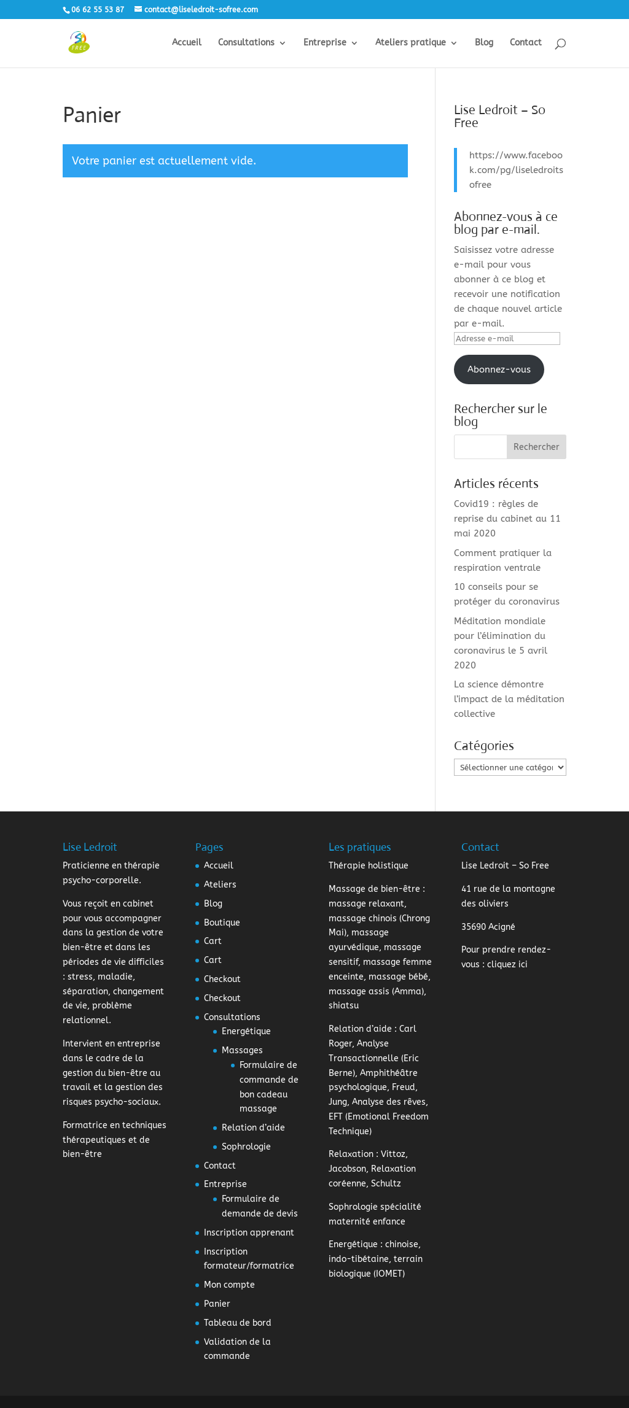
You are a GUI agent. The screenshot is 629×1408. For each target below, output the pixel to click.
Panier (217, 1304)
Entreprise (324, 43)
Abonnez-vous (499, 369)
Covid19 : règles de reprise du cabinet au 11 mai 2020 (507, 518)
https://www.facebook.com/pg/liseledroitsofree (516, 170)
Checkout (222, 979)
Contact (526, 43)
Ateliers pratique (410, 43)
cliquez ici (507, 964)
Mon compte (229, 1285)
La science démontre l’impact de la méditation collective (509, 699)
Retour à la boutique (136, 214)
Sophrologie (246, 1147)
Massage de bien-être (374, 889)
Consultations (246, 43)
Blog (484, 43)
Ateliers (220, 885)
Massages (242, 1050)
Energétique (246, 1031)
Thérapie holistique (368, 866)
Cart (213, 941)
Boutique (222, 923)
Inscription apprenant (249, 1233)
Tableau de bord (238, 1323)
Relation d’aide (253, 1128)
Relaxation (351, 1154)
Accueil (186, 43)
